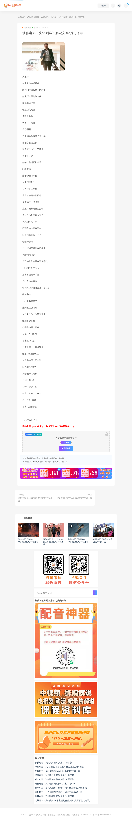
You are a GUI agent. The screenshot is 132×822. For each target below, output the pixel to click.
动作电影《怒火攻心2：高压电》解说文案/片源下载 (59, 766)
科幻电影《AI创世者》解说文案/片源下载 (54, 779)
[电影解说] (45, 17)
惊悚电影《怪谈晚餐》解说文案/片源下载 (54, 796)
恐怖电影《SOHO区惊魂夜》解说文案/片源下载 (57, 771)
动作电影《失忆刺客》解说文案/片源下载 (51, 462)
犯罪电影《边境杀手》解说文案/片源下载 (54, 775)
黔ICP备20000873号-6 (102, 815)
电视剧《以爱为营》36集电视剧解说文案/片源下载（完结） (63, 800)
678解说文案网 (33, 17)
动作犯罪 (36, 28)
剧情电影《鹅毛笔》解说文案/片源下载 (53, 762)
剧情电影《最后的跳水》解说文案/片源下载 (78, 540)
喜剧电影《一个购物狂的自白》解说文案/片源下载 (58, 792)
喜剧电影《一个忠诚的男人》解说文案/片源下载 (53, 541)
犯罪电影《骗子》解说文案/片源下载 (103, 540)
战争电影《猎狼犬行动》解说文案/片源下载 (28, 540)
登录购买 (66, 448)
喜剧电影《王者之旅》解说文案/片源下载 (35, 499)
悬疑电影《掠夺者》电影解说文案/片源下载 (55, 783)
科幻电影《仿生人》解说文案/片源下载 (74, 498)
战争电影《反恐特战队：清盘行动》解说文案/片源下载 (61, 787)
